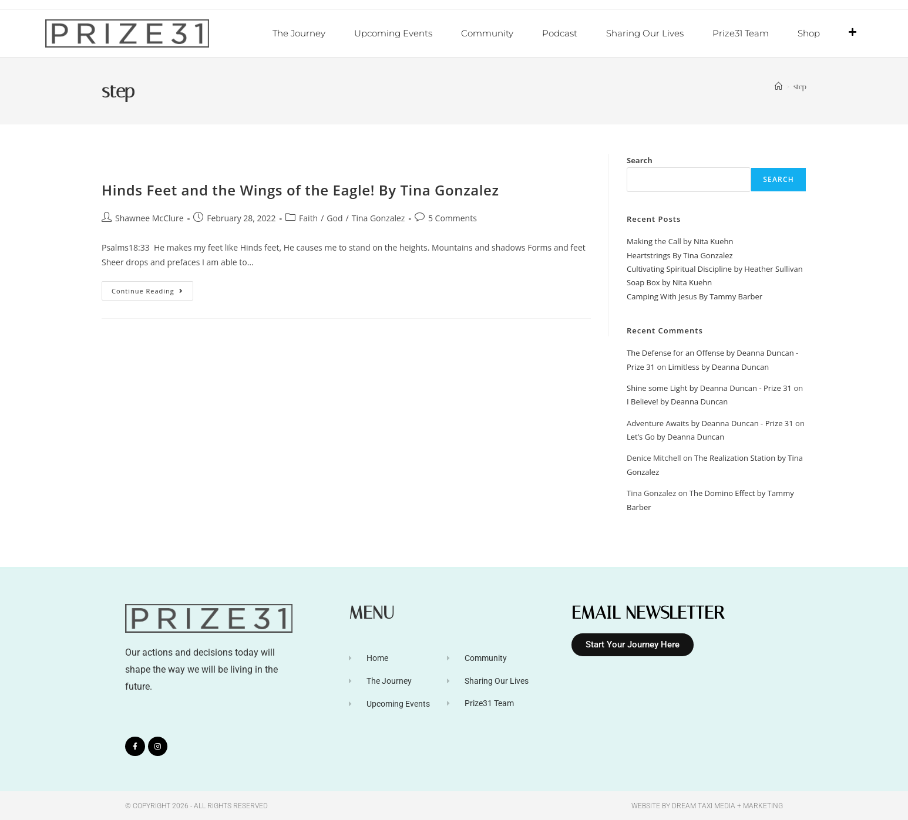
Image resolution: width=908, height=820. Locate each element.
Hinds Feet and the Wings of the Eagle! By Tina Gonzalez (300, 189)
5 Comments (452, 217)
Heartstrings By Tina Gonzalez (680, 254)
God (334, 217)
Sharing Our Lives (645, 33)
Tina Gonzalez (378, 217)
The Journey (299, 33)
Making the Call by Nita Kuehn (680, 240)
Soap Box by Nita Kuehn (669, 281)
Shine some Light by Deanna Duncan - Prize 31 (709, 387)
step (799, 86)
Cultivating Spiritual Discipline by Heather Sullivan (715, 268)
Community (487, 33)
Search (640, 159)
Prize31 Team (740, 33)
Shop (809, 33)
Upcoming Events (393, 33)
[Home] (778, 86)
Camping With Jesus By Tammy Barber (694, 296)
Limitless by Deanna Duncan (718, 366)
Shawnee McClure (149, 217)
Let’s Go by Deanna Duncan (675, 436)
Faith (308, 217)
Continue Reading (152, 288)
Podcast (559, 33)
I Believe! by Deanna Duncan (677, 401)
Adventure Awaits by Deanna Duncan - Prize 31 (710, 422)
